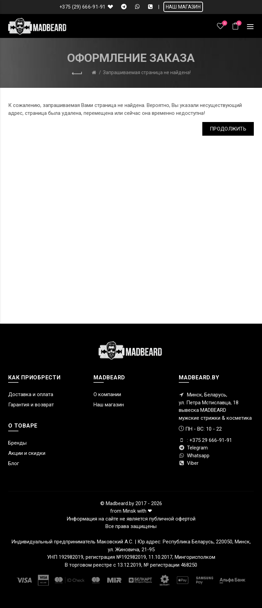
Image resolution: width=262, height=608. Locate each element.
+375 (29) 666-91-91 (82, 7)
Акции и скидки (26, 453)
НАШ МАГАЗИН (183, 7)
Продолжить (228, 129)
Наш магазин (108, 405)
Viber (189, 463)
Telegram (193, 448)
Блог (13, 463)
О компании (107, 394)
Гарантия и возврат (31, 405)
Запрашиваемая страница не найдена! (147, 72)
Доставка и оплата (30, 394)
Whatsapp (194, 455)
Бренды (17, 443)
